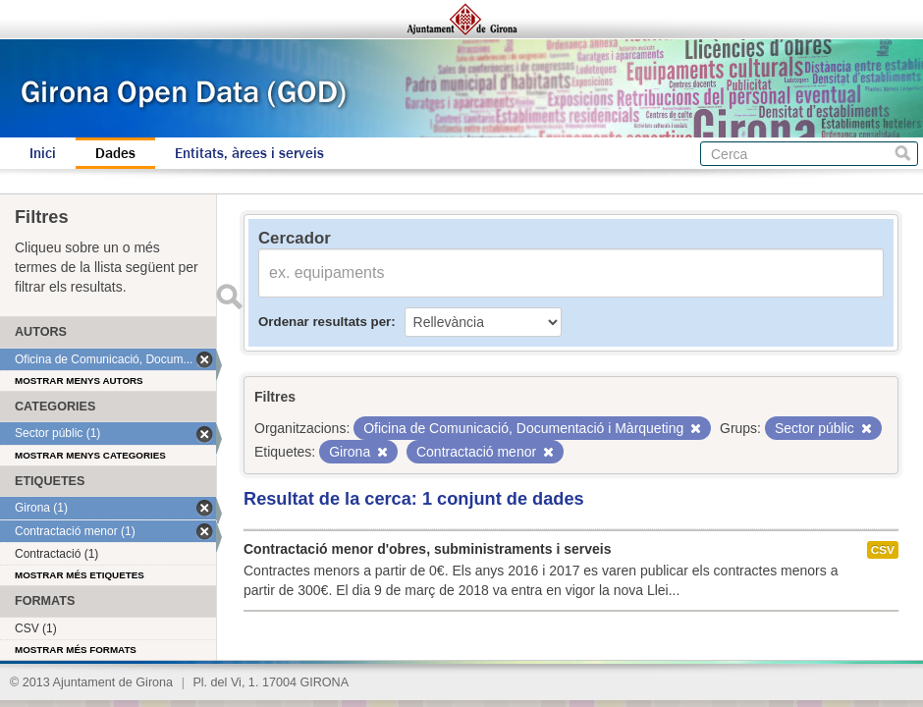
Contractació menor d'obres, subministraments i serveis (427, 549)
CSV (883, 550)
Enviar (229, 296)
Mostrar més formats (75, 649)
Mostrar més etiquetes (79, 575)
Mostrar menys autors (79, 380)
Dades (115, 153)
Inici (42, 153)
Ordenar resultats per (324, 321)
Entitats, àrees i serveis (249, 153)
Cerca (903, 153)
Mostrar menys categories (90, 455)
